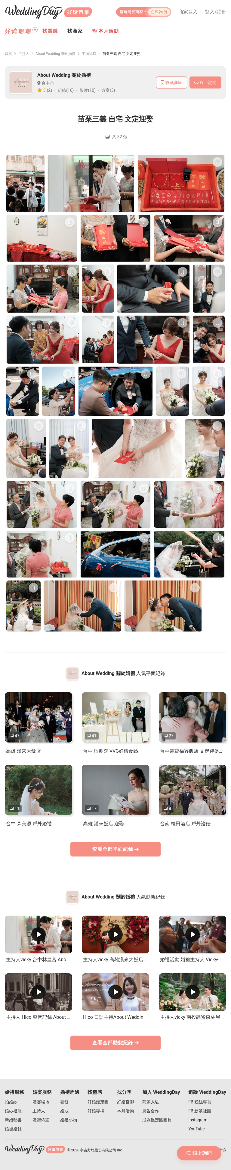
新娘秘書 (13, 1120)
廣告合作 (150, 1110)
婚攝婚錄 (13, 1128)
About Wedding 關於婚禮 (55, 54)
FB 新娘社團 (199, 1110)
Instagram (197, 1120)
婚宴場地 (40, 1102)
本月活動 (105, 31)
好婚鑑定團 (98, 1102)
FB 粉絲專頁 (199, 1102)
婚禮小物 (68, 1120)
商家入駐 (150, 1102)
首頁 (8, 54)
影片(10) (87, 90)
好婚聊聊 (125, 1102)
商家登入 (188, 12)
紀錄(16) (66, 90)
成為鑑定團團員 (157, 1120)
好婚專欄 (96, 1110)
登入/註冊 (215, 12)
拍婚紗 (11, 1102)
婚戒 (64, 1110)
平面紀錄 (89, 54)
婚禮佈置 (40, 1120)
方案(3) (108, 90)
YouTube (196, 1128)
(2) (49, 90)
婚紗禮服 (13, 1110)
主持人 (23, 54)
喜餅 (64, 1102)
